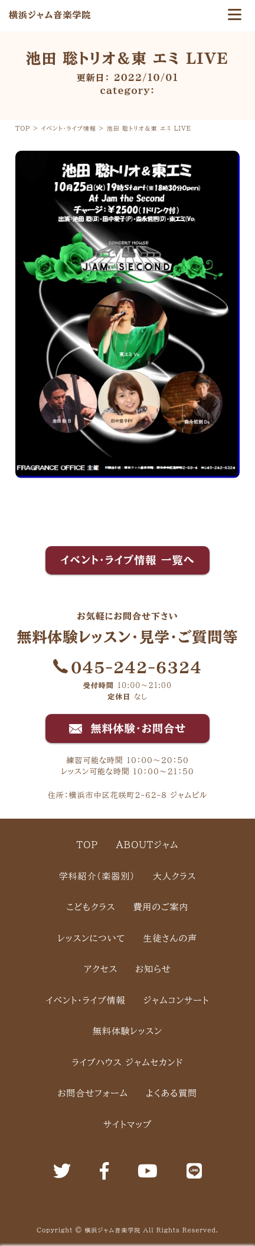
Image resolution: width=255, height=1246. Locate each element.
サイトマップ (127, 1124)
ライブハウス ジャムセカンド (128, 1062)
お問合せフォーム (93, 1093)
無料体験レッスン (127, 1031)
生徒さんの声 (170, 938)
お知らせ (153, 969)
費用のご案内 (161, 907)
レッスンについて (91, 938)
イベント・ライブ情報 (86, 1000)
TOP (88, 845)
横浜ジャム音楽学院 (50, 15)
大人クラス (174, 876)
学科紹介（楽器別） (97, 876)
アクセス (100, 969)
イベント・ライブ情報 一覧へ (128, 559)
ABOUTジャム (147, 845)
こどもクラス (91, 907)
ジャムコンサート (176, 1000)
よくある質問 (171, 1093)
